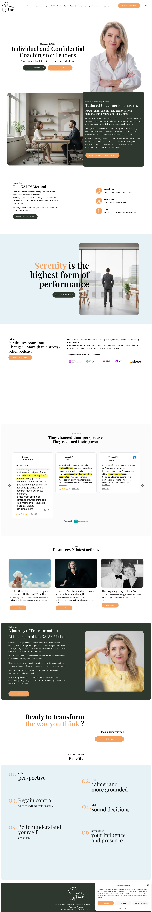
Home (28, 6)
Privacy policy (122, 908)
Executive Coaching (40, 6)
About (65, 6)
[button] (148, 885)
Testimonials (96, 6)
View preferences (141, 903)
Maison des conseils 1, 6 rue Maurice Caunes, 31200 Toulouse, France (76, 905)
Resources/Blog (84, 6)
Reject (123, 903)
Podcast (73, 6)
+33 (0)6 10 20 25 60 (83, 909)
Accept (106, 903)
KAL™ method (55, 6)
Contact (106, 6)
